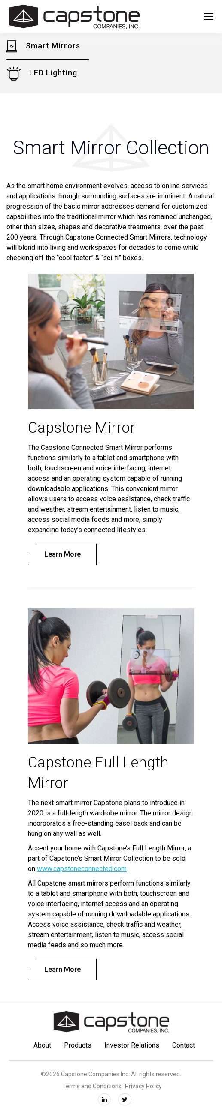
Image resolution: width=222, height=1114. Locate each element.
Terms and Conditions (92, 1086)
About (42, 1045)
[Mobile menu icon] (208, 16)
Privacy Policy (143, 1086)
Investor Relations (131, 1045)
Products (77, 1045)
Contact (183, 1045)
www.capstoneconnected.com (82, 869)
